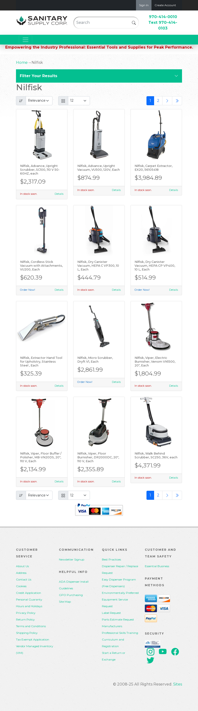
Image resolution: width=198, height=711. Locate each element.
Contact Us (23, 579)
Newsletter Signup (71, 559)
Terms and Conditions (31, 626)
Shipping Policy (27, 633)
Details (59, 193)
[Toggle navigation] (25, 40)
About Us (22, 566)
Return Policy (25, 619)
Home (22, 62)
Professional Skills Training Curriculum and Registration (120, 639)
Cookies (21, 586)
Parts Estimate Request (118, 619)
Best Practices (111, 559)
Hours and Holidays (29, 606)
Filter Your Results (38, 76)
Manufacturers (112, 626)
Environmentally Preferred (120, 593)
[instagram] (150, 652)
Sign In (144, 5)
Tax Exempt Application (32, 639)
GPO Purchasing (71, 595)
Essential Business (157, 566)
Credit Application (28, 593)
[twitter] (150, 661)
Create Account (165, 5)
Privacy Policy (26, 613)
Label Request (111, 613)
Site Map (65, 601)
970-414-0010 (163, 17)
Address (21, 573)
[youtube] (163, 652)
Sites (177, 684)
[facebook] (175, 652)
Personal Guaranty (29, 599)
